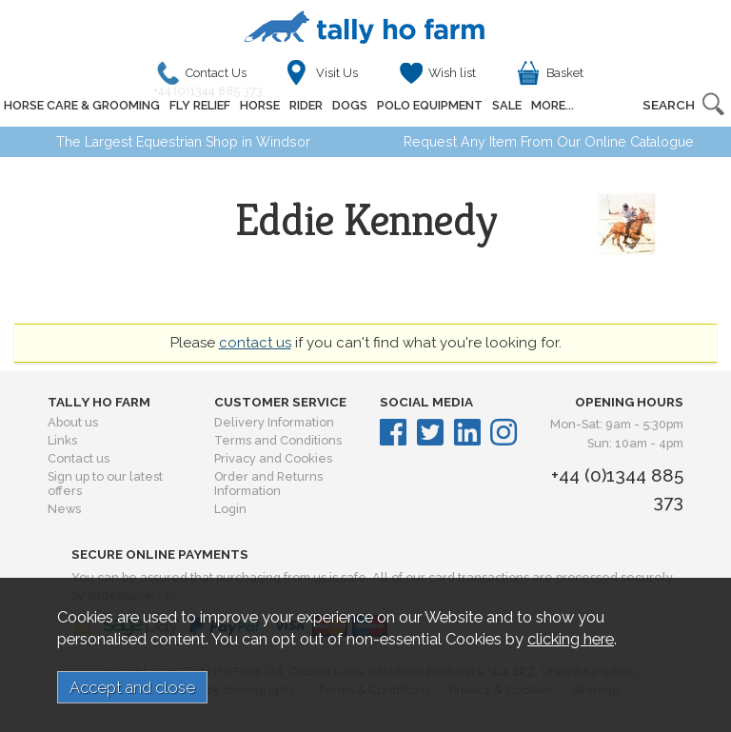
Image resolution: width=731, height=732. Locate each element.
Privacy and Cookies (273, 458)
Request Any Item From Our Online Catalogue (549, 141)
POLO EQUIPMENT (430, 105)
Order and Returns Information (268, 483)
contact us (255, 342)
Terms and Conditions (278, 440)
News (64, 509)
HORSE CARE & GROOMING (82, 105)
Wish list (452, 73)
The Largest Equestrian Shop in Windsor (183, 141)
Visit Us (337, 73)
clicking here (570, 638)
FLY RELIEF (199, 105)
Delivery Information (274, 422)
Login (230, 509)
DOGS (349, 105)
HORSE (260, 105)
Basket (564, 73)
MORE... (552, 105)
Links (62, 440)
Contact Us (212, 77)
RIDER (306, 105)
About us (73, 422)
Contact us (78, 458)
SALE (507, 105)
